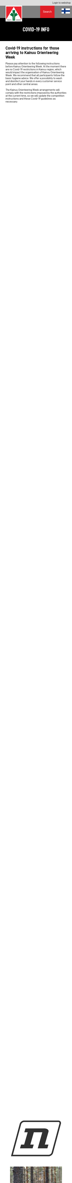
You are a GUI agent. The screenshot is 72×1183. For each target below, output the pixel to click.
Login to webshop (61, 3)
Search (47, 11)
